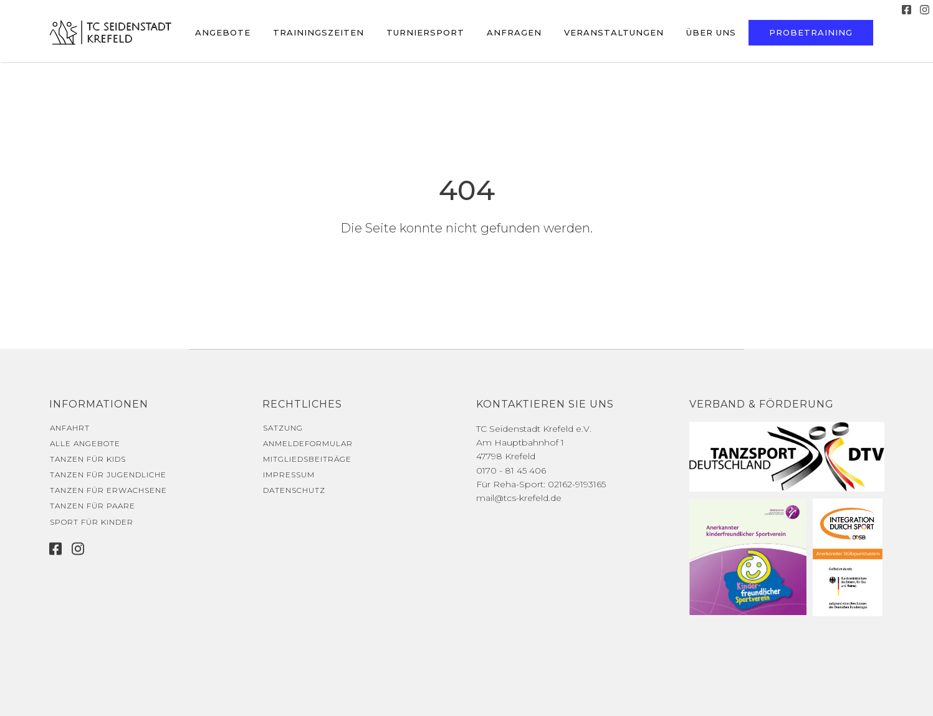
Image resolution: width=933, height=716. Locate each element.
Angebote (223, 32)
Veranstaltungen (614, 32)
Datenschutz (294, 490)
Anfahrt (70, 427)
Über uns (711, 32)
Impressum (289, 474)
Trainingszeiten (318, 32)
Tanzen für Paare (92, 505)
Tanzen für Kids (88, 459)
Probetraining (811, 32)
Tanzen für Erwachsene (108, 490)
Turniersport (425, 32)
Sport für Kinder (91, 522)
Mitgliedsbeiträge (307, 459)
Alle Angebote (85, 443)
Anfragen (514, 32)
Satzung (283, 427)
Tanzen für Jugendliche (108, 474)
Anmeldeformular (308, 443)
